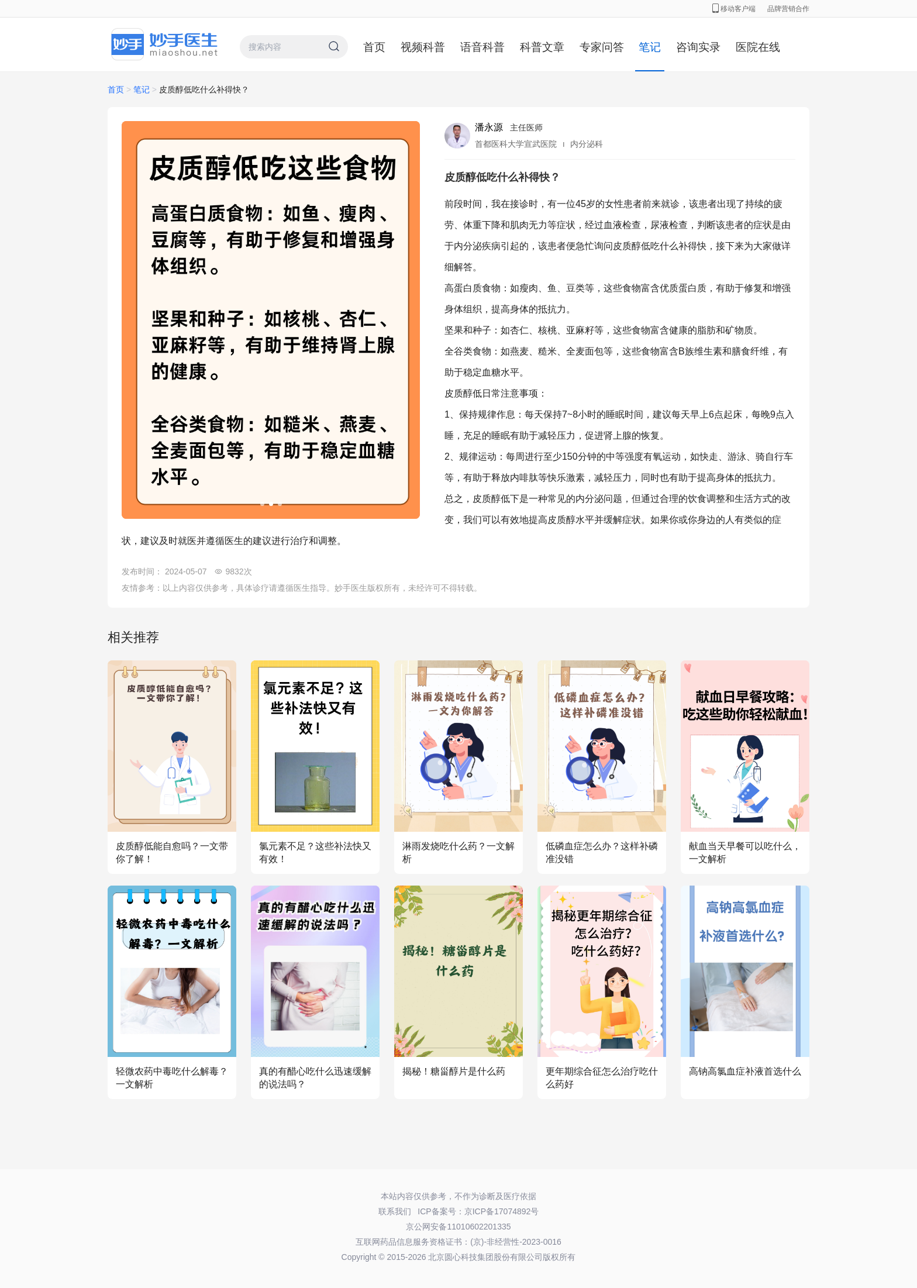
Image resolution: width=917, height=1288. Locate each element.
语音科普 (482, 47)
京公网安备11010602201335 (458, 1226)
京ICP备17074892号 (501, 1211)
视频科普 (423, 47)
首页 (374, 47)
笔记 (650, 47)
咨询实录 (698, 47)
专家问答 (602, 47)
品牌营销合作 (788, 9)
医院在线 (758, 47)
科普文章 (542, 47)
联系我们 (394, 1211)
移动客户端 (734, 9)
